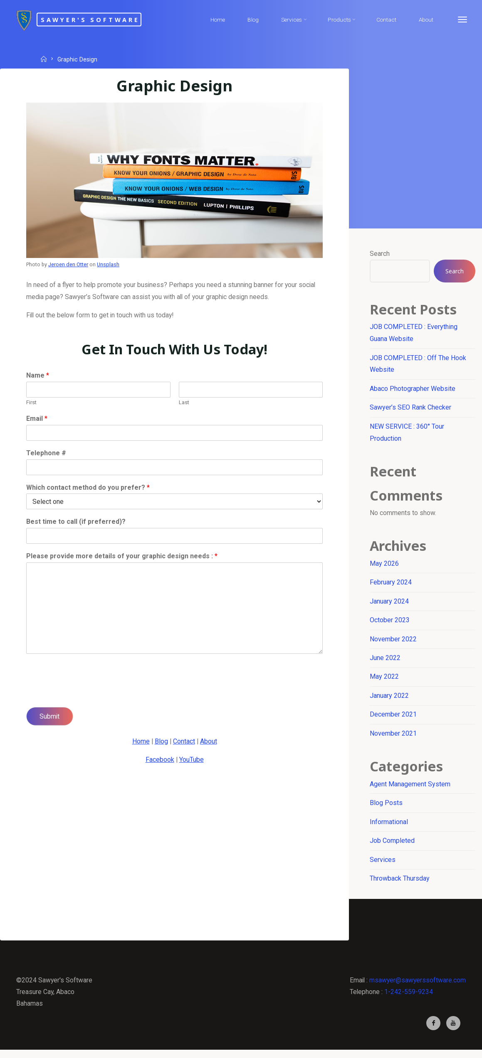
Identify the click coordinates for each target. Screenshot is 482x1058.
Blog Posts (386, 809)
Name (38, 377)
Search (380, 254)
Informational (389, 828)
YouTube (191, 762)
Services (383, 865)
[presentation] (90, 695)
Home (140, 743)
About (209, 743)
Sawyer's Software (100, 19)
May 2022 (384, 681)
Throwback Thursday (400, 885)
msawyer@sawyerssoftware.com (416, 987)
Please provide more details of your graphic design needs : (122, 558)
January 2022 (389, 700)
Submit (50, 718)
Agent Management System (410, 789)
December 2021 (393, 719)
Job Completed (392, 847)
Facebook (159, 762)
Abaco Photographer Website (413, 390)
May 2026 (384, 567)
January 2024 (389, 605)
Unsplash (109, 264)
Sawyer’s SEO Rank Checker (411, 409)
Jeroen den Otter (69, 264)
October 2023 (390, 624)
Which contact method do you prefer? (88, 489)
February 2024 (391, 586)
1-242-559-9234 (407, 999)
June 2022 (385, 662)
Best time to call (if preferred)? (76, 524)
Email (37, 420)
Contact (184, 743)
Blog (161, 743)
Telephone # (47, 455)
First (32, 404)
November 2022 (393, 643)
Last (184, 404)
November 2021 (393, 738)
